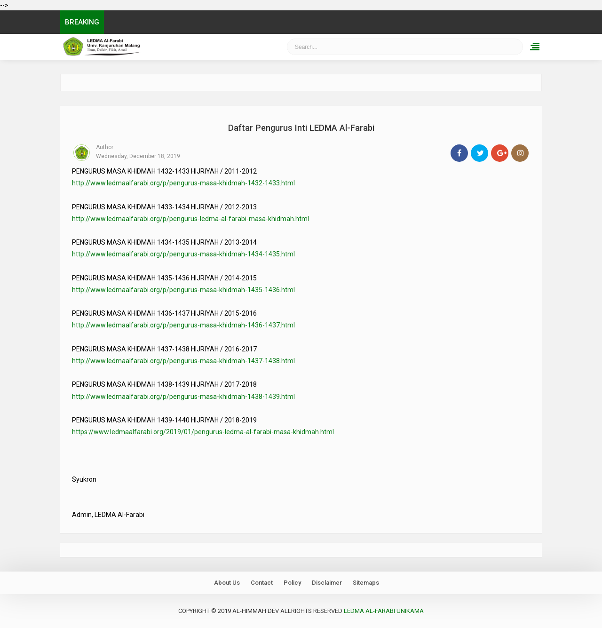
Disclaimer (327, 582)
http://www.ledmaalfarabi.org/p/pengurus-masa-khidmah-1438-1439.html (183, 396)
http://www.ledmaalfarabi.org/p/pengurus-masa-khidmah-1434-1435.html (183, 254)
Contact (262, 582)
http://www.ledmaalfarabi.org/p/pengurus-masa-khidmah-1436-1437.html (183, 325)
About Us (227, 582)
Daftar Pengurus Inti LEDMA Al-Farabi (301, 128)
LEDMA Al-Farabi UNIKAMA (384, 610)
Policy (292, 582)
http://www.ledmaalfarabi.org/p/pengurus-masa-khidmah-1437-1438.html (183, 361)
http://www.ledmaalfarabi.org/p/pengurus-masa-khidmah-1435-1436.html (183, 290)
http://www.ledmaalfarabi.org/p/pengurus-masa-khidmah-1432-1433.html (183, 183)
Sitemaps (366, 582)
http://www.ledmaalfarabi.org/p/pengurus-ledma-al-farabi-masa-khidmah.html (190, 219)
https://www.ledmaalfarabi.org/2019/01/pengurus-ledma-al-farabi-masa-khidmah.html (203, 432)
